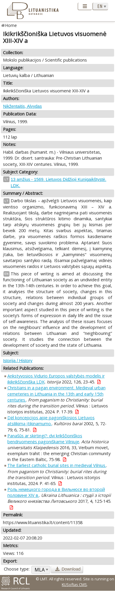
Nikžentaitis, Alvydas (22, 106)
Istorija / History (17, 360)
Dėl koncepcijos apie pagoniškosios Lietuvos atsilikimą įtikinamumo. (51, 420)
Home (11, 25)
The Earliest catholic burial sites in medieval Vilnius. (56, 465)
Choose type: (17, 569)
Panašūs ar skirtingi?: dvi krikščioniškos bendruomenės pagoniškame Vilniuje (44, 438)
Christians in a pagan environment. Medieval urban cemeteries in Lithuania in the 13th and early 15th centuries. (56, 393)
